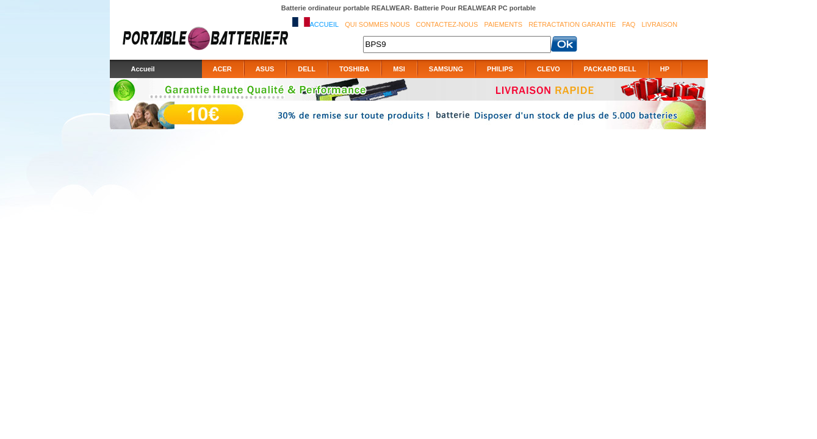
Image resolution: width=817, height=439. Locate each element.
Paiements (503, 24)
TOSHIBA (354, 69)
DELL (306, 69)
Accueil (324, 24)
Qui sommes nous (377, 24)
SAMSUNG (446, 69)
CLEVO (548, 69)
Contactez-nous (447, 24)
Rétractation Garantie (572, 24)
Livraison (659, 24)
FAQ (628, 24)
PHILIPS (500, 69)
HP (664, 69)
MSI (399, 69)
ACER (222, 69)
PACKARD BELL (610, 69)
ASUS (265, 69)
